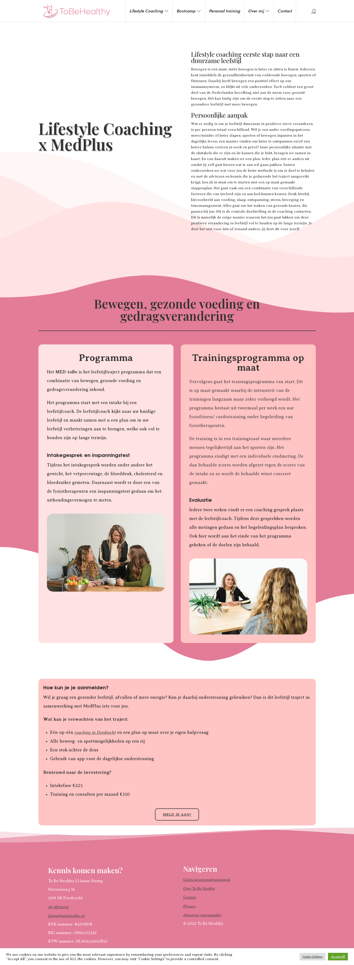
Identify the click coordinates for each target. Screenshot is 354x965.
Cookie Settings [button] (312, 956)
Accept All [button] (338, 956)
